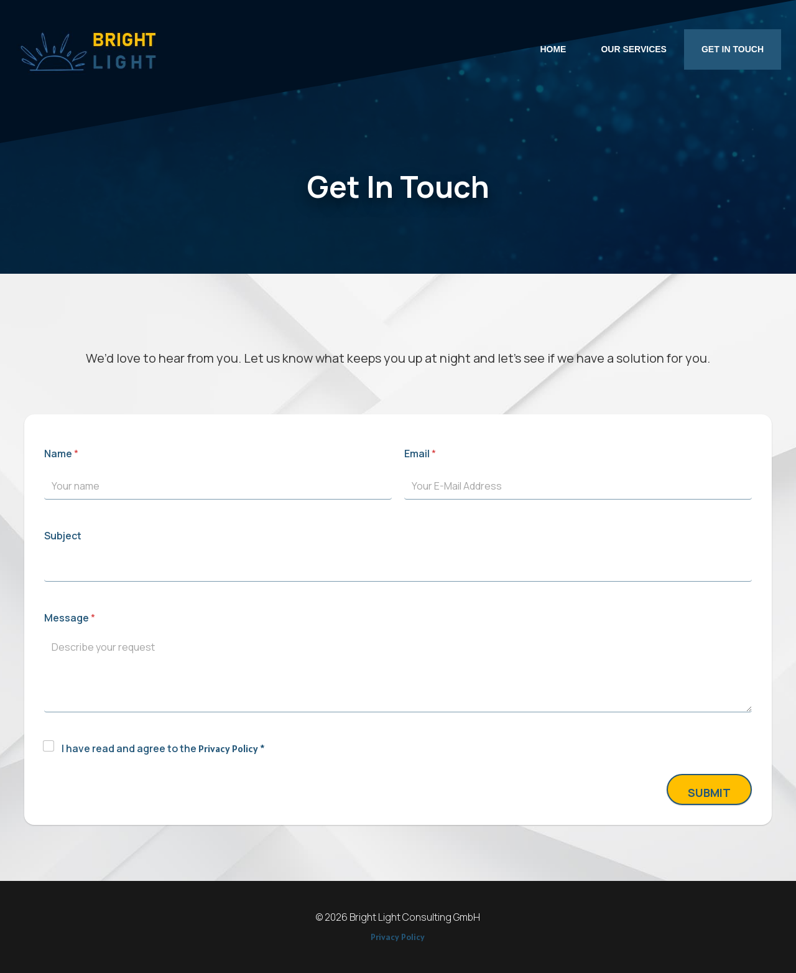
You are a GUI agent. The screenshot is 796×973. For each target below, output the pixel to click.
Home (553, 49)
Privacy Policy (228, 748)
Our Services (634, 49)
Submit (709, 792)
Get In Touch (732, 49)
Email (420, 453)
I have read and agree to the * (163, 748)
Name (61, 453)
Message (69, 618)
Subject (62, 535)
